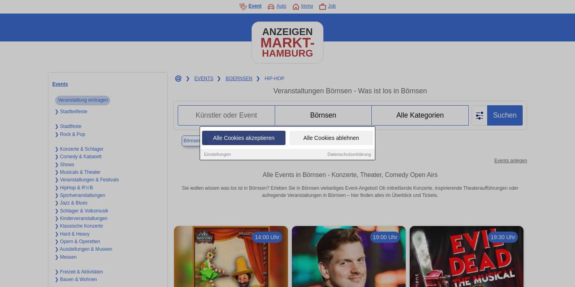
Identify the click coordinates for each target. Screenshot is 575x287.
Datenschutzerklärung (349, 154)
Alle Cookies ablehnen (331, 138)
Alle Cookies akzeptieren (243, 138)
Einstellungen (217, 154)
